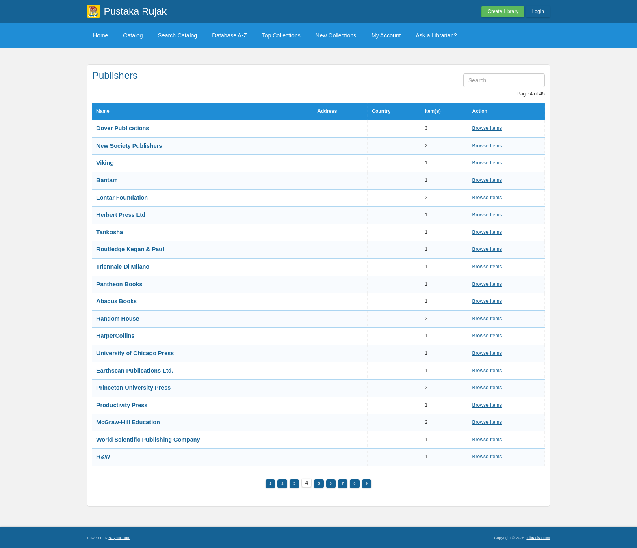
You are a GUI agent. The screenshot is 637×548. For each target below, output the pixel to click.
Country (381, 111)
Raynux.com (119, 537)
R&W (103, 456)
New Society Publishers (129, 145)
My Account (386, 35)
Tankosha (109, 232)
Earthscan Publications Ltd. (134, 370)
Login (538, 11)
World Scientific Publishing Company (148, 439)
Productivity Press (121, 405)
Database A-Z (229, 35)
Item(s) (432, 111)
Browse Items (487, 128)
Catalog (133, 35)
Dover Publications (122, 128)
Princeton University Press (133, 387)
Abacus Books (116, 301)
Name (103, 111)
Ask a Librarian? (436, 35)
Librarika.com (538, 537)
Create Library (503, 11)
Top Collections (281, 35)
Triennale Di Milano (123, 266)
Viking (105, 163)
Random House (117, 318)
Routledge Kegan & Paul (130, 249)
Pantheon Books (119, 284)
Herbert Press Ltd (120, 214)
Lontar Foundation (122, 197)
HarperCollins (115, 335)
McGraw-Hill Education (128, 422)
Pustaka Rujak (135, 11)
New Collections (336, 35)
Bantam (107, 180)
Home (100, 35)
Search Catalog (177, 35)
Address (327, 111)
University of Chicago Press (135, 353)
